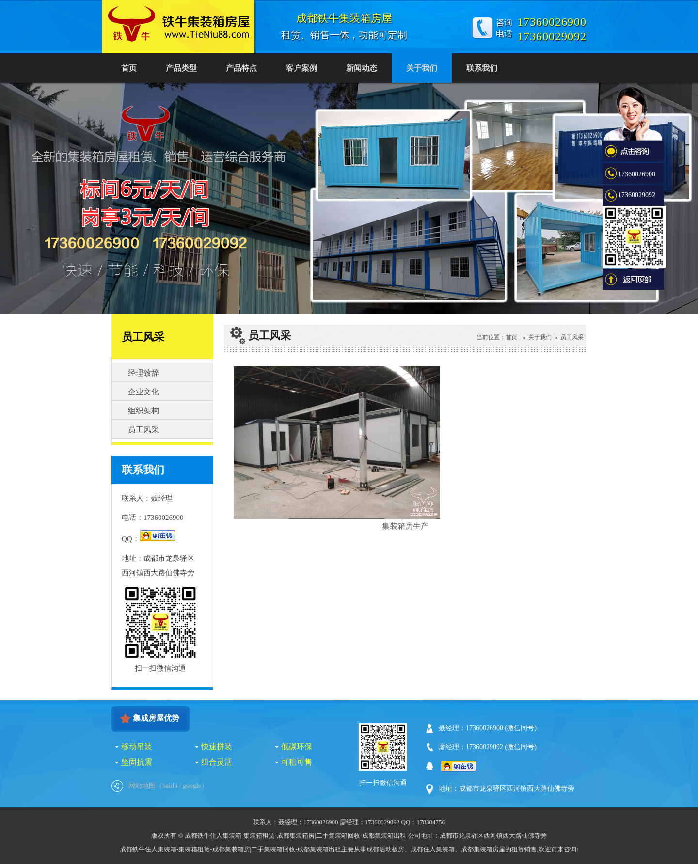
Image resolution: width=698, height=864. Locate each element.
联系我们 (481, 68)
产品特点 (241, 68)
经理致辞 (143, 373)
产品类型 (181, 68)
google (192, 785)
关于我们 (421, 68)
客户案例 (301, 68)
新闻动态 (361, 68)
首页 (129, 68)
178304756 (430, 822)
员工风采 (143, 429)
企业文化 (143, 392)
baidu (169, 785)
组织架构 (143, 411)
